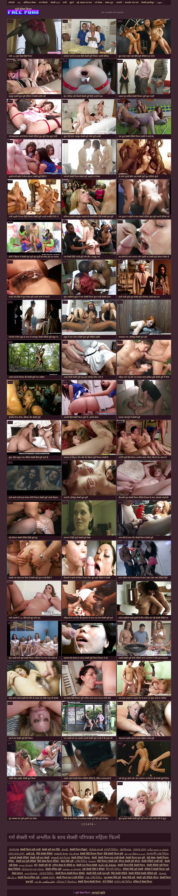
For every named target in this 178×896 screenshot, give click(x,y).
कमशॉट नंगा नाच (132, 2)
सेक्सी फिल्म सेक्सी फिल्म (89, 881)
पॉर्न (35, 865)
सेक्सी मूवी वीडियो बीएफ (147, 877)
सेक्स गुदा (109, 2)
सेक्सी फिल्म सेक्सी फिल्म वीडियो (70, 873)
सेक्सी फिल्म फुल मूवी (135, 857)
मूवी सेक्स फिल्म (23, 9)
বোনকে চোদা (139, 849)
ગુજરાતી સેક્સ (61, 853)
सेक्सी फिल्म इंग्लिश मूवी (29, 877)
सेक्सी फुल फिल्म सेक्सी (86, 865)
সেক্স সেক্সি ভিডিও (94, 877)
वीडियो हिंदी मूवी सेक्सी (133, 869)
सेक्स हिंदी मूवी (67, 861)
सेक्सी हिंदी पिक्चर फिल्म (91, 853)
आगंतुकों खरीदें (98, 892)
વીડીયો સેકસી (96, 849)
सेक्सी (94, 857)
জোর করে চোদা (16, 853)
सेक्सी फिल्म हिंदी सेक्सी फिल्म (131, 865)
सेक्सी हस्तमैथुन (147, 2)
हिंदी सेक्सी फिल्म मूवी (113, 853)
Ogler (159, 2)
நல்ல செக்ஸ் (26, 865)
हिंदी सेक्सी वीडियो (44, 853)
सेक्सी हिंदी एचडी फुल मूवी (98, 873)
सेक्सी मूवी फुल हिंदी (51, 849)
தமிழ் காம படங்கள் (157, 849)
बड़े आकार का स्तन (84, 2)
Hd (19, 2)
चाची (65, 2)
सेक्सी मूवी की (45, 865)
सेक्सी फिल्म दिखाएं (79, 849)
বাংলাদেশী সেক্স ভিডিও (157, 853)
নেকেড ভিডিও (46, 873)
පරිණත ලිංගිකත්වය (66, 881)
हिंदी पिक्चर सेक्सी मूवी (107, 861)
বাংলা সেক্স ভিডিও (123, 881)
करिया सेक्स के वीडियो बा (63, 865)
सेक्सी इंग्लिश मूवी (53, 869)
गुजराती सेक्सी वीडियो (19, 857)
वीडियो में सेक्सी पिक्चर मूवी (156, 869)
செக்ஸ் (92, 861)
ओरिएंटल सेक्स (29, 2)
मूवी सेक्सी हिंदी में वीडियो (93, 869)
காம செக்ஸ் (31, 873)
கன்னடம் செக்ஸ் (72, 869)
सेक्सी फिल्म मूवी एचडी (30, 849)
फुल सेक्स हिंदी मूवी (112, 877)
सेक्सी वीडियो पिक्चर (81, 857)
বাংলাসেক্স (14, 849)
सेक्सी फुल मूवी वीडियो (26, 861)
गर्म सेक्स (98, 2)
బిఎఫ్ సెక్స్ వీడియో (107, 865)
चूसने (72, 2)
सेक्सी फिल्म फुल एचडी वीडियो (70, 877)
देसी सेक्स (151, 857)
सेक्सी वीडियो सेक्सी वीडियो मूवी (143, 873)
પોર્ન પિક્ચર (126, 849)
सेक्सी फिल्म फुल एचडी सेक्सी (111, 857)
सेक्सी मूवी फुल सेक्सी (39, 857)
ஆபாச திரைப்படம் (134, 853)
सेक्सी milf (55, 2)
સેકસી (65, 849)
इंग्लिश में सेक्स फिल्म (142, 881)
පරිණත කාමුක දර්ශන (32, 869)
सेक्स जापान (17, 873)
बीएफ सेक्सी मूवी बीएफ (129, 861)
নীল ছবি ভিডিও (114, 869)
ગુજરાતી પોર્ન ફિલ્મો (60, 857)
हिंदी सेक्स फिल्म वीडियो (48, 861)
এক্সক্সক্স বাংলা (48, 877)
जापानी (119, 2)
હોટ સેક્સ (74, 853)
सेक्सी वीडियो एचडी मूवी (152, 861)
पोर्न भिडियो (107, 881)
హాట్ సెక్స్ (30, 853)
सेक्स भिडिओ (14, 869)
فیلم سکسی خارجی (44, 881)
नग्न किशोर (43, 2)
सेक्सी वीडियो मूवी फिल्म (158, 865)
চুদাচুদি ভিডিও (111, 849)
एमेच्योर (11, 2)
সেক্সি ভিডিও (81, 861)
